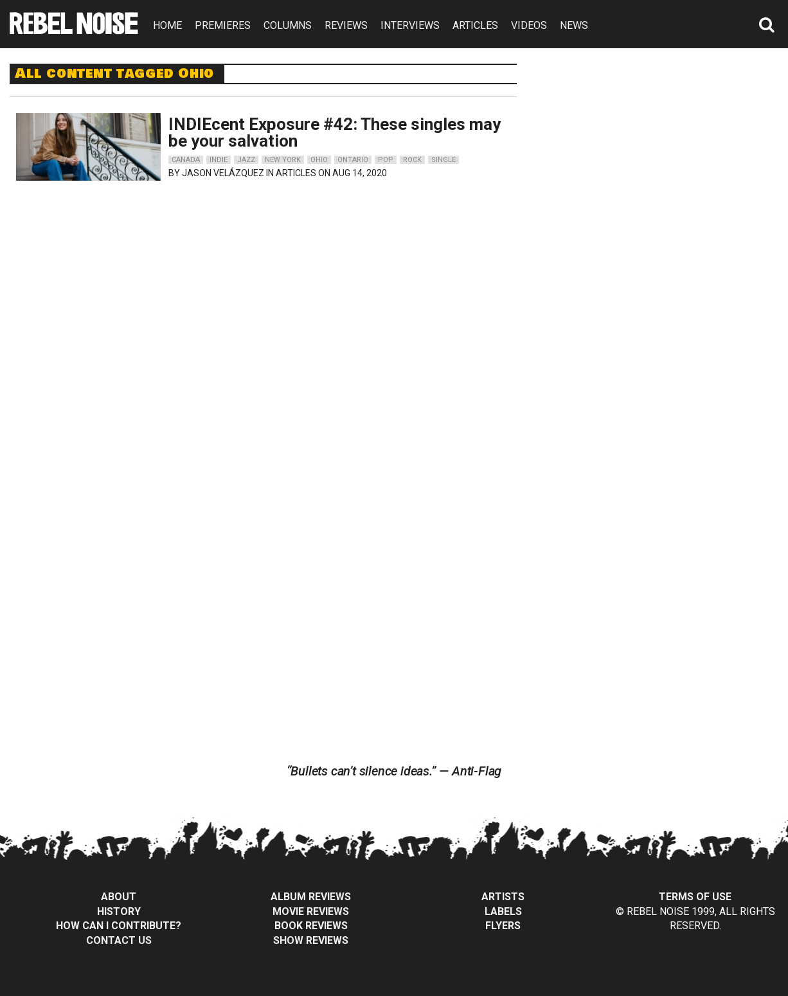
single (443, 160)
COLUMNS (288, 25)
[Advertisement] (663, 144)
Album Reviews (311, 897)
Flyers (503, 925)
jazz (246, 160)
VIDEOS (529, 25)
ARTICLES (475, 25)
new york (283, 160)
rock (412, 160)
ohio (319, 160)
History (119, 911)
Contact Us (119, 940)
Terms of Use (695, 897)
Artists (502, 897)
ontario (352, 160)
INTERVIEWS (410, 25)
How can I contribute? (118, 925)
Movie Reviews (311, 911)
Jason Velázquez (223, 173)
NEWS (574, 25)
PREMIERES (223, 25)
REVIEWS (346, 25)
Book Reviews (311, 925)
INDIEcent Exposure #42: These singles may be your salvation (334, 132)
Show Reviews (310, 940)
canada (186, 160)
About (118, 897)
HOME (167, 25)
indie (219, 160)
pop (385, 160)
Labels (503, 911)
